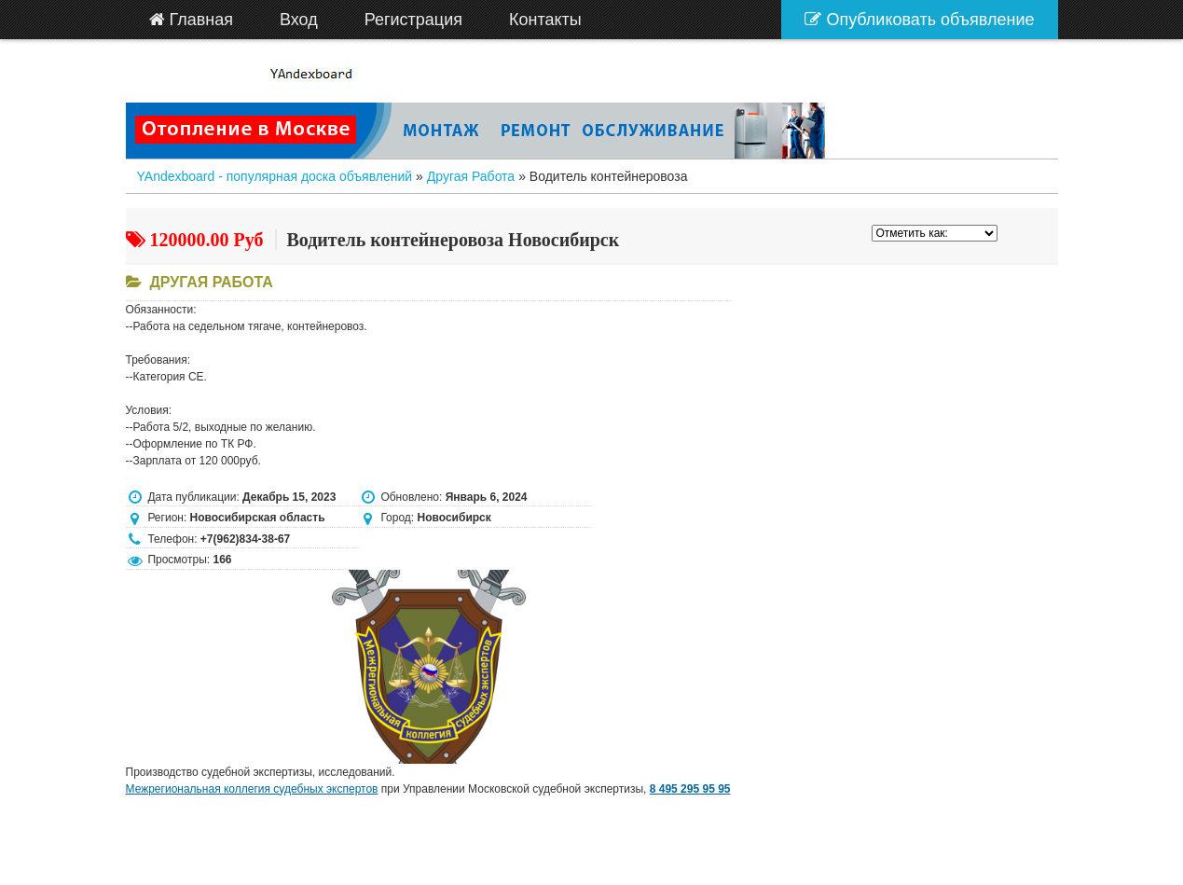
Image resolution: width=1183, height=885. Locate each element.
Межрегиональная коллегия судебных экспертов (252, 788)
